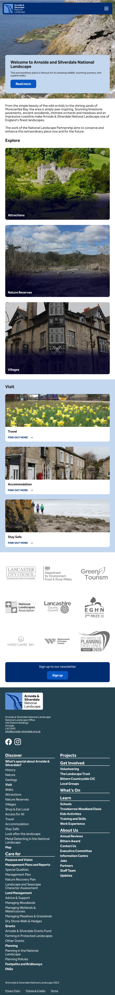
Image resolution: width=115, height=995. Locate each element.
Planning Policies (17, 959)
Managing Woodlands (20, 902)
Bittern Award (70, 841)
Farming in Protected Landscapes (28, 936)
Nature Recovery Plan (20, 879)
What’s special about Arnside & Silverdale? (27, 763)
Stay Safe (12, 829)
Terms (54, 990)
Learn (65, 798)
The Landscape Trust (75, 774)
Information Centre (74, 856)
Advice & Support (17, 898)
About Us (69, 830)
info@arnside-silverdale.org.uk (22, 731)
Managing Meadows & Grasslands (28, 916)
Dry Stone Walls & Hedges (23, 921)
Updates (66, 875)
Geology (11, 780)
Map (8, 847)
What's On (70, 790)
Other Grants (14, 941)
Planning (11, 945)
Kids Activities (70, 814)
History (10, 770)
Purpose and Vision (19, 860)
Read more (23, 84)
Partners (66, 865)
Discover (13, 755)
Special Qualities (17, 869)
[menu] (105, 8)
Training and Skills (73, 819)
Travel (9, 819)
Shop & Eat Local (17, 809)
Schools (66, 804)
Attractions (13, 794)
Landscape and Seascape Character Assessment (23, 886)
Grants (10, 926)
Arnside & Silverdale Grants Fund (28, 931)
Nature (10, 775)
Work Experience (72, 823)
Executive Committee (76, 851)
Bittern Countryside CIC (77, 779)
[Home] (14, 12)
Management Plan (18, 874)
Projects (68, 755)
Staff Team (68, 870)
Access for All (14, 814)
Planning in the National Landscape (21, 952)
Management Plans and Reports (27, 864)
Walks (9, 789)
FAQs (9, 969)
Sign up (57, 675)
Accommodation (17, 824)
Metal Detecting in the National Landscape (27, 840)
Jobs (63, 861)
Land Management (18, 893)
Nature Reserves (17, 799)
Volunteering (69, 769)
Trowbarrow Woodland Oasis (80, 809)
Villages (10, 804)
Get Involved (72, 763)
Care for (13, 854)
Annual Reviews (71, 836)
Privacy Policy (12, 990)
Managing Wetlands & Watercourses (20, 909)
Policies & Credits (35, 990)
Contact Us (68, 846)
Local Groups (69, 783)
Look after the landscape (22, 834)
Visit (8, 784)
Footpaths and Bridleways (23, 964)
